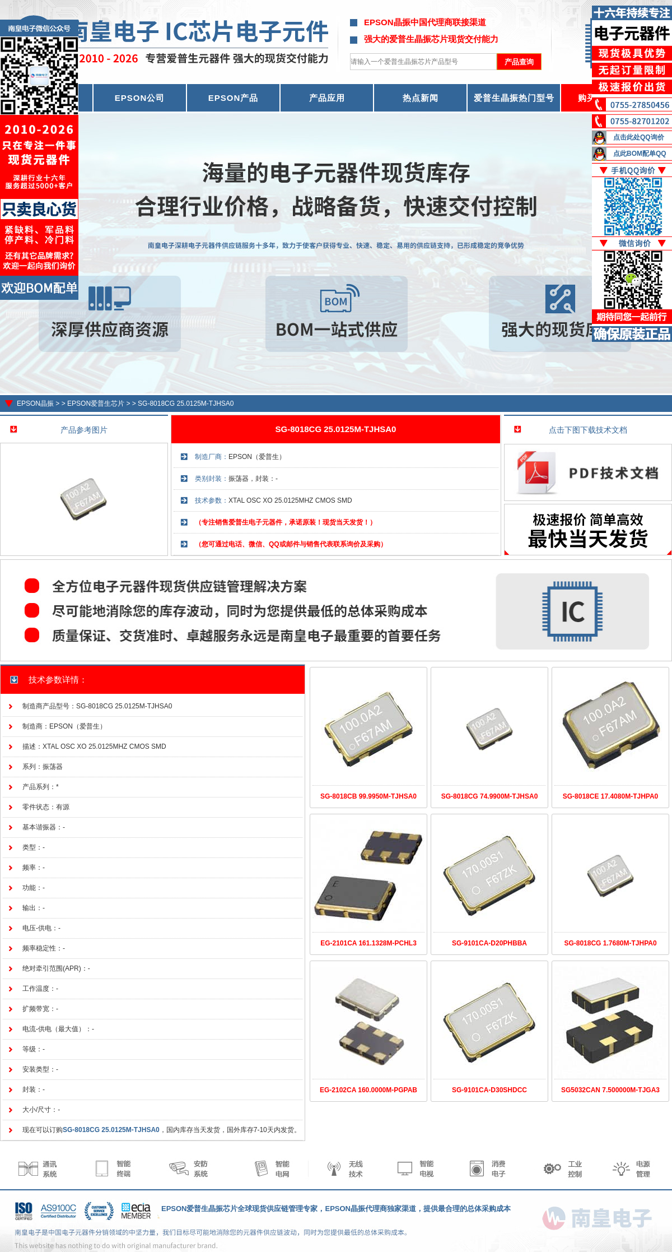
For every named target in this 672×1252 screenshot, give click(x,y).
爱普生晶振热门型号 (514, 98)
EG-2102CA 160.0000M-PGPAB (368, 1090)
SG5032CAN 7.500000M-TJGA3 (610, 1090)
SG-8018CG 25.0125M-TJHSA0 (186, 403)
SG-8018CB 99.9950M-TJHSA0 (368, 796)
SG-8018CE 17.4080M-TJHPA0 (611, 796)
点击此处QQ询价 (638, 137)
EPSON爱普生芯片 (95, 403)
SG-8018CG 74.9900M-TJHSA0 (489, 796)
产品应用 (327, 98)
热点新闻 (420, 98)
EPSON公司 (140, 98)
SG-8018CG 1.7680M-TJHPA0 (610, 943)
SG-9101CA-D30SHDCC (489, 1090)
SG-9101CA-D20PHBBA (489, 943)
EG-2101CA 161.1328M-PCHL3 (368, 943)
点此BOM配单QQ (639, 153)
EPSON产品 (233, 98)
